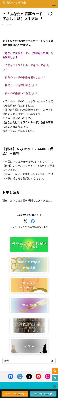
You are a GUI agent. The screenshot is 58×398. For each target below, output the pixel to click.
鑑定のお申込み (43, 393)
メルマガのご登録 (14, 393)
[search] (52, 361)
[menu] (53, 3)
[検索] (29, 361)
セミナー (8, 24)
